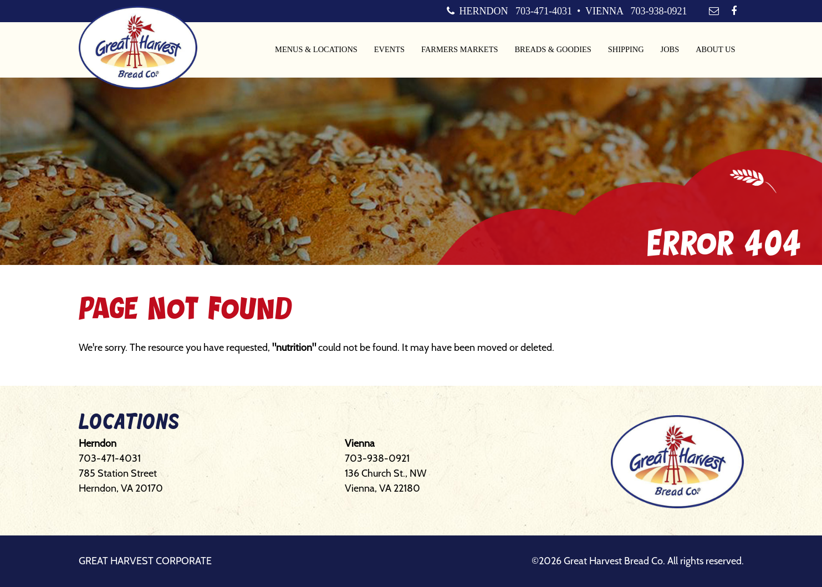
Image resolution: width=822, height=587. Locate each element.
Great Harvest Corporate (145, 561)
